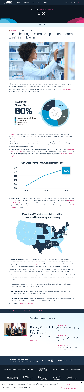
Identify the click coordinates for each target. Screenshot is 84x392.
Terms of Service (75, 369)
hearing (12, 134)
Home (32, 9)
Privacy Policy (64, 369)
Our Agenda (26, 2)
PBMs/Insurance (43, 311)
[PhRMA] (8, 2)
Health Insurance (18, 311)
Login (73, 2)
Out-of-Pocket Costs (30, 311)
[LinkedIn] (42, 25)
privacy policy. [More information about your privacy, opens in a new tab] (27, 387)
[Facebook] (39, 25)
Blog (36, 9)
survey (35, 264)
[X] (40, 25)
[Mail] (44, 25)
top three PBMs (66, 89)
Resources (47, 2)
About (18, 2)
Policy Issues (36, 2)
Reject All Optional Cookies (69, 388)
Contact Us (55, 369)
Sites (67, 2)
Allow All (69, 384)
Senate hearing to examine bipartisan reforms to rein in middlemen (46, 9)
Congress (63, 153)
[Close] (81, 382)
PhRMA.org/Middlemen (27, 303)
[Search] (79, 2)
